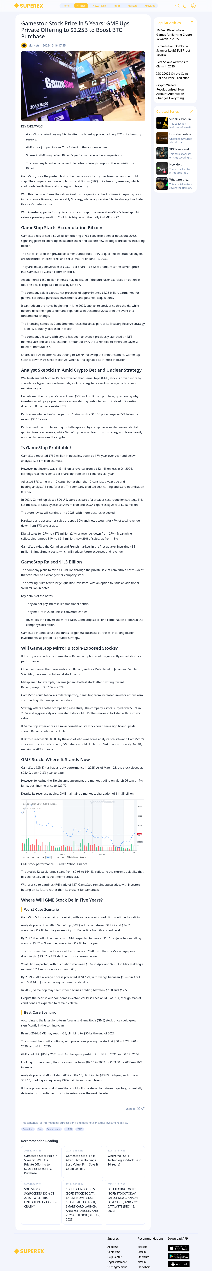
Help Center (115, 1257)
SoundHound (53, 1129)
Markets (34, 45)
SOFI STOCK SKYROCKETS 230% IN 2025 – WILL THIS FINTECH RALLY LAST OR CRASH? (41, 1197)
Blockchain (144, 1267)
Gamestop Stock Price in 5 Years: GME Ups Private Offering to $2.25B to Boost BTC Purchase (41, 1164)
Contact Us (114, 1252)
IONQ (80, 1129)
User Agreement (117, 1267)
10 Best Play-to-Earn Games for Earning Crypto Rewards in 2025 (174, 34)
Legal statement (117, 1262)
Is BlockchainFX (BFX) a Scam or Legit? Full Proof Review (173, 50)
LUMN (68, 1129)
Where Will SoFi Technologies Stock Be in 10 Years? (125, 1160)
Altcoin (142, 1262)
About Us (113, 1246)
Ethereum (143, 1257)
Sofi (40, 1129)
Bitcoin (142, 1252)
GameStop (28, 1129)
